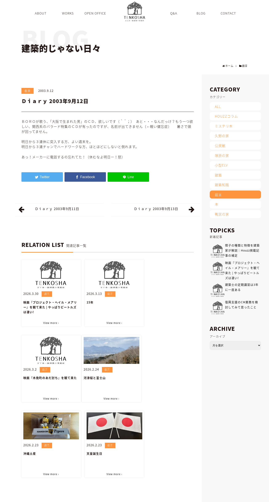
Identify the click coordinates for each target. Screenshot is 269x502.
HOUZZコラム (226, 116)
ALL (218, 106)
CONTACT (209, 496)
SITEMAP (226, 496)
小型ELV (221, 165)
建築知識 (222, 184)
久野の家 (222, 135)
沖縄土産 (88, 376)
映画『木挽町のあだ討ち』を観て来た (165, 304)
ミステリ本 (224, 125)
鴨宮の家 (222, 214)
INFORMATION (188, 496)
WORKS (123, 496)
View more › (49, 322)
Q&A (158, 496)
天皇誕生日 (148, 376)
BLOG (170, 496)
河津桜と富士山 (34, 376)
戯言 (27, 91)
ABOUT (108, 496)
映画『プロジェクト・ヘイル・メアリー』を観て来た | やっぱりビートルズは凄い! (48, 307)
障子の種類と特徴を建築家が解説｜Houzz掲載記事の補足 (242, 250)
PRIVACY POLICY (247, 496)
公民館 (220, 145)
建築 (218, 174)
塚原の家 (222, 155)
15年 (85, 302)
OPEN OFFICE (141, 496)
